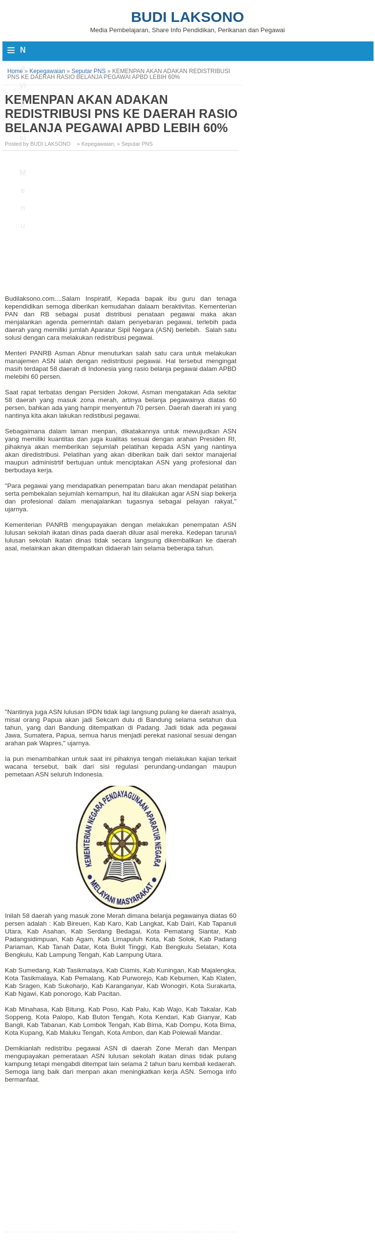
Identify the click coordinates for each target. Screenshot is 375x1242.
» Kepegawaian (95, 144)
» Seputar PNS (134, 144)
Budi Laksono (187, 17)
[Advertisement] (121, 226)
